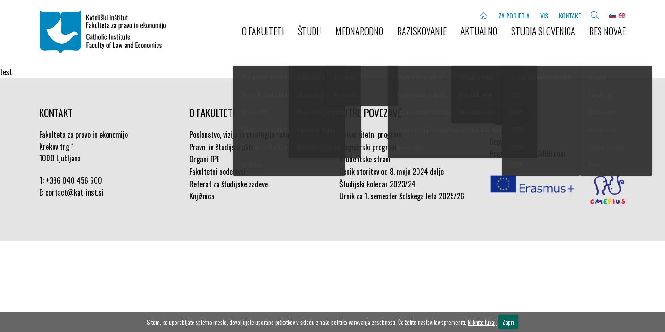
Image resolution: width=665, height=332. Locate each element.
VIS (544, 15)
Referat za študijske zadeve (228, 184)
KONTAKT (570, 15)
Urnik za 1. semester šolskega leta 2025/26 (401, 196)
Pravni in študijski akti (221, 147)
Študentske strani (365, 159)
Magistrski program (368, 147)
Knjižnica (201, 196)
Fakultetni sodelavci (217, 171)
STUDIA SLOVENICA (543, 31)
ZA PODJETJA (514, 15)
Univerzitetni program (370, 134)
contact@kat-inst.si (74, 192)
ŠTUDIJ (309, 31)
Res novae (607, 31)
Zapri (508, 322)
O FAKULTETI (263, 31)
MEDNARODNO (359, 31)
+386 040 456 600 (74, 180)
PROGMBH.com (544, 153)
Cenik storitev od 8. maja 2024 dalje (391, 171)
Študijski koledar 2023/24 (377, 184)
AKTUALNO (478, 31)
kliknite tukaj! (482, 322)
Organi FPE (204, 159)
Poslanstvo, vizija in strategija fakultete (246, 134)
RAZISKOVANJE (422, 31)
